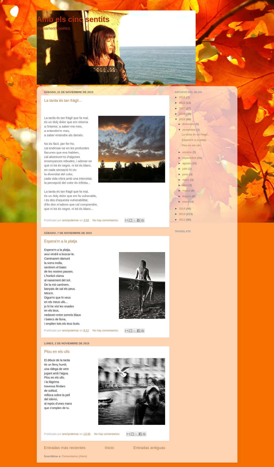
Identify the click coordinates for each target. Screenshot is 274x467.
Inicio (109, 448)
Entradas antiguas (149, 448)
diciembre (188, 124)
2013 (182, 214)
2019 (182, 97)
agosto (187, 163)
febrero (187, 196)
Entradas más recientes (64, 448)
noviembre (189, 129)
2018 (182, 102)
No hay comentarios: (106, 220)
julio (185, 168)
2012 (182, 219)
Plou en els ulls (57, 352)
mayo (186, 179)
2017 (182, 108)
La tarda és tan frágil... (63, 100)
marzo (186, 190)
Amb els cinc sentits (73, 19)
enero (186, 201)
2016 (182, 113)
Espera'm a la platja (60, 241)
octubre (187, 152)
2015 (182, 119)
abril (185, 185)
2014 (182, 208)
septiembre (189, 157)
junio (185, 174)
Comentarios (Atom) (74, 456)
